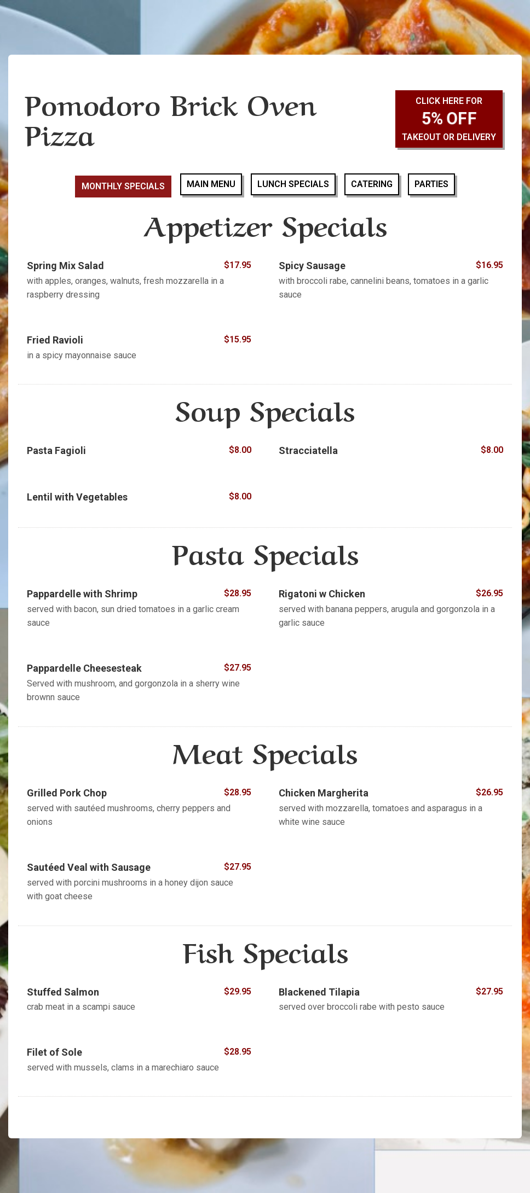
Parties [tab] (431, 184)
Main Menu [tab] (211, 184)
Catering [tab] (372, 184)
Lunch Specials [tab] (293, 184)
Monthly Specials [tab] (123, 186)
